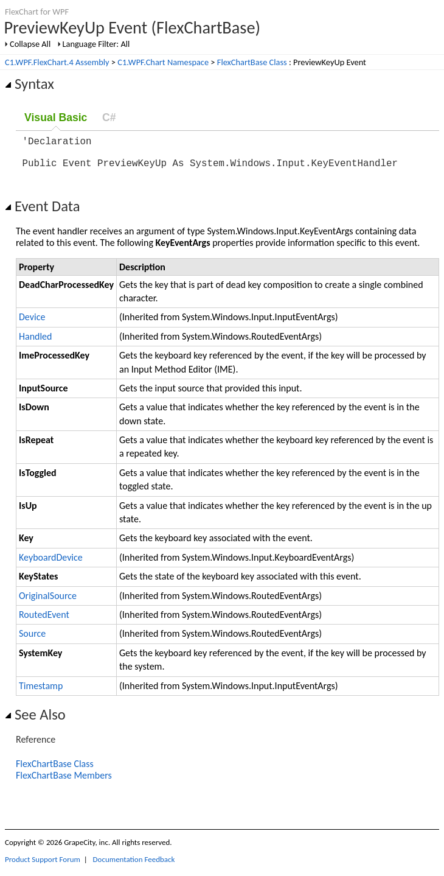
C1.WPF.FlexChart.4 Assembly (57, 62)
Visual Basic (55, 117)
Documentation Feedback (134, 866)
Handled (35, 343)
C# (109, 117)
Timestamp (41, 693)
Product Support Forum (42, 866)
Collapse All (30, 43)
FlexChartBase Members (64, 782)
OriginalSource (48, 603)
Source (32, 640)
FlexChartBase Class (252, 62)
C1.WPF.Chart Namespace (163, 62)
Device (32, 324)
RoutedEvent (44, 622)
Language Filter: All (96, 43)
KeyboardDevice (51, 564)
